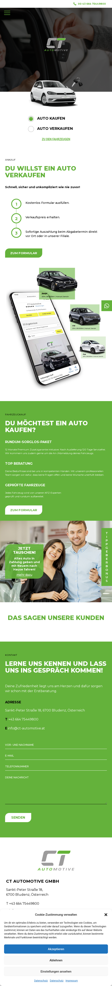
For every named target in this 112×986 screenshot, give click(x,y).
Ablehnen (56, 960)
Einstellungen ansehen (56, 971)
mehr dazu (24, 575)
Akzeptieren (56, 949)
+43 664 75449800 (23, 719)
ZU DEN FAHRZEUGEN (56, 139)
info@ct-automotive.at (26, 728)
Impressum (71, 980)
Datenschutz (41, 980)
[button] (106, 915)
